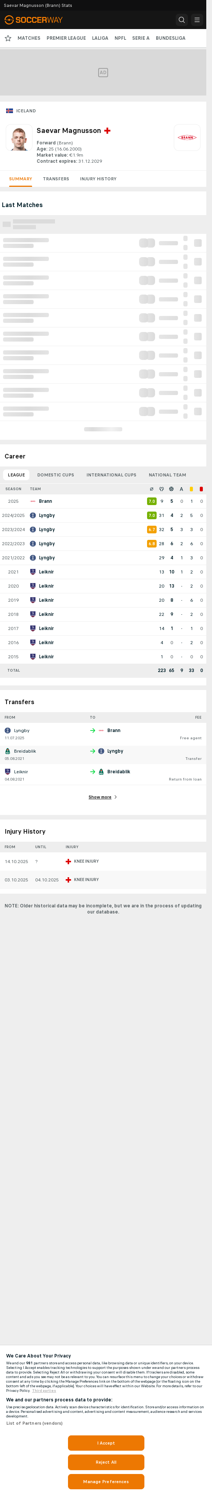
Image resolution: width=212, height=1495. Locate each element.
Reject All (106, 1462)
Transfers (56, 178)
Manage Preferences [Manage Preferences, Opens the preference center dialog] (106, 1481)
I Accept (106, 1443)
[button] (182, 20)
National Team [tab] (167, 475)
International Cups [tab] (111, 475)
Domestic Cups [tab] (55, 475)
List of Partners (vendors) (34, 1423)
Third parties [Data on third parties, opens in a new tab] (44, 1390)
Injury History (98, 178)
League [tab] (16, 475)
